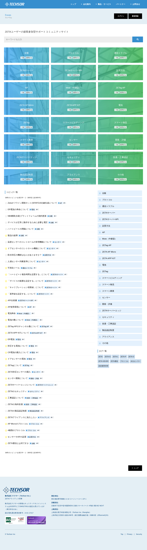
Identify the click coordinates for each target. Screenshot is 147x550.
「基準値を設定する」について (22, 294)
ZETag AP (45, 326)
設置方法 (47, 255)
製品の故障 (13, 235)
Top (121, 534)
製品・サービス (104, 4)
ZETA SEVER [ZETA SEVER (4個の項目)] (103, 362)
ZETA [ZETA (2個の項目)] (100, 357)
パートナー (120, 4)
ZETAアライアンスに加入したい (22, 417)
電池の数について (16, 320)
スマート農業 (108, 291)
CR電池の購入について (18, 352)
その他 (105, 344)
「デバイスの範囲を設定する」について (26, 281)
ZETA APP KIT (37, 333)
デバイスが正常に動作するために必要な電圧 (28, 222)
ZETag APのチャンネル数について (23, 326)
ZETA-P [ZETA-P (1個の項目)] (123, 357)
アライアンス (44, 417)
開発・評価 (35, 378)
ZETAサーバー (57, 274)
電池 (33, 209)
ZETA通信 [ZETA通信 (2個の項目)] (114, 362)
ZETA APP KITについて (18, 333)
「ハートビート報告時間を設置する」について (29, 274)
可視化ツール (14, 268)
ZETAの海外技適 (15, 404)
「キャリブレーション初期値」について (26, 287)
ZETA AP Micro (109, 252)
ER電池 (11, 339)
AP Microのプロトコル (18, 424)
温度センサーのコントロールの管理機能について (30, 242)
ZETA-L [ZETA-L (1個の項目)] (116, 357)
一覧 (22, 58)
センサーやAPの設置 (17, 437)
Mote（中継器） (25, 313)
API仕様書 (12, 300)
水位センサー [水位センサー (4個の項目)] (136, 362)
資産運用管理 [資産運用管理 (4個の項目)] (103, 367)
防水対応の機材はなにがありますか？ (25, 255)
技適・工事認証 (32, 398)
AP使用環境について (17, 307)
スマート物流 (108, 285)
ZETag (26, 365)
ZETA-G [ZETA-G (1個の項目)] (108, 357)
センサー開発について (18, 378)
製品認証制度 (35, 411)
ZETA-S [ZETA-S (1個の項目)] (131, 357)
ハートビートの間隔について (21, 229)
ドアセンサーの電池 (17, 359)
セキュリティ (35, 391)
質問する (29, 58)
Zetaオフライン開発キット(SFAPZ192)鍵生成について (32, 203)
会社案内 (87, 4)
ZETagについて (15, 365)
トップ (73, 4)
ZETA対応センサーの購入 (19, 372)
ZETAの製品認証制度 (17, 411)
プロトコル (35, 424)
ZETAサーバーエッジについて (21, 385)
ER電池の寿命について (18, 209)
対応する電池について (18, 346)
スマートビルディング (112, 278)
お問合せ (136, 4)
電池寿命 (12, 313)
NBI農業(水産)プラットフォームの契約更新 (27, 216)
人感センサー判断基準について (22, 261)
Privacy (129, 534)
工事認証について (16, 398)
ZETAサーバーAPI (26, 300)
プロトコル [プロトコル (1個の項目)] (124, 362)
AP (61, 203)
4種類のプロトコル (16, 430)
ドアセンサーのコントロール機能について (27, 248)
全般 (51, 216)
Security (139, 534)
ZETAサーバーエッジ (45, 385)
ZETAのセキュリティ (17, 391)
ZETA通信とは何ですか (18, 443)
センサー (57, 242)
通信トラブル (27, 268)
